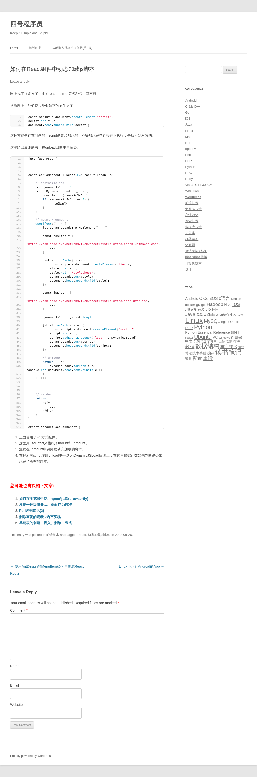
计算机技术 (193, 263)
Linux (189, 131)
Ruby (189, 179)
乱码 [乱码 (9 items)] (197, 341)
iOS (188, 118)
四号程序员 (26, 24)
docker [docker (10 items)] (190, 305)
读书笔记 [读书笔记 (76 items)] (228, 352)
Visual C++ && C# (198, 185)
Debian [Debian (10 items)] (236, 299)
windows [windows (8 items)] (224, 337)
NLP (188, 143)
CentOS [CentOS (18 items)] (210, 298)
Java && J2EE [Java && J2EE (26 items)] (200, 314)
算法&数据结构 (196, 251)
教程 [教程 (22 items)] (189, 346)
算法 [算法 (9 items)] (241, 347)
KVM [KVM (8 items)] (240, 314)
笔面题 (190, 245)
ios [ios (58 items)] (236, 303)
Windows (192, 191)
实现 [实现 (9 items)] (229, 341)
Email (14, 685)
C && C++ (192, 106)
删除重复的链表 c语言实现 (40, 517)
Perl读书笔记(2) (31, 511)
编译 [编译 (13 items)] (210, 353)
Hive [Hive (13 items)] (227, 305)
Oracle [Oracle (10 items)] (235, 322)
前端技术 (52, 535)
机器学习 (191, 239)
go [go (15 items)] (198, 304)
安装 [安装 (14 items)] (221, 341)
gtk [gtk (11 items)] (203, 305)
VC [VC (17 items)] (215, 337)
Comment (19, 610)
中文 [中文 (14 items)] (189, 341)
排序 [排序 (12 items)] (236, 341)
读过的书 (35, 48)
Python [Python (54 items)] (203, 327)
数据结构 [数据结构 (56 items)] (207, 346)
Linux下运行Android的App (141, 566)
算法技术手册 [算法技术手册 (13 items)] (195, 353)
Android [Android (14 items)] (191, 299)
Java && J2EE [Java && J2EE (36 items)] (202, 309)
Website (16, 705)
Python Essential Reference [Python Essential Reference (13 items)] (207, 332)
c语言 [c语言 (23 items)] (224, 298)
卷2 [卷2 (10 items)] (203, 341)
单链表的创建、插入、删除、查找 (45, 523)
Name (14, 666)
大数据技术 (193, 209)
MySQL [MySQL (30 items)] (212, 321)
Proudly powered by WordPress (31, 756)
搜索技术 (191, 221)
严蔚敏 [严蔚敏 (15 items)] (236, 337)
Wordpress (193, 197)
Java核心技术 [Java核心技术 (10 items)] (226, 315)
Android (191, 100)
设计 (188, 269)
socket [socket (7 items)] (189, 337)
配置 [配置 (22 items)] (197, 358)
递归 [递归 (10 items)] (188, 359)
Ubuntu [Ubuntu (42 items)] (203, 337)
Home (14, 48)
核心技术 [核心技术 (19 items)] (228, 346)
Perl (188, 155)
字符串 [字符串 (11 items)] (212, 341)
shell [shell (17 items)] (235, 332)
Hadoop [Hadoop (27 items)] (215, 304)
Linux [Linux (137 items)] (194, 320)
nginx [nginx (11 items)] (225, 322)
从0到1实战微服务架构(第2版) (72, 48)
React (81, 535)
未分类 (190, 233)
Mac (188, 137)
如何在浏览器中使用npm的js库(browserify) (53, 499)
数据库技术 (193, 227)
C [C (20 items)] (200, 298)
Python (190, 167)
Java (188, 124)
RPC (188, 173)
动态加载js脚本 (98, 535)
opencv (190, 149)
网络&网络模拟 (196, 257)
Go (187, 112)
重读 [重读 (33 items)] (208, 358)
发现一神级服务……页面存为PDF (45, 505)
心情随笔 (191, 215)
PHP (188, 161)
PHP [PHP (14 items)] (189, 328)
